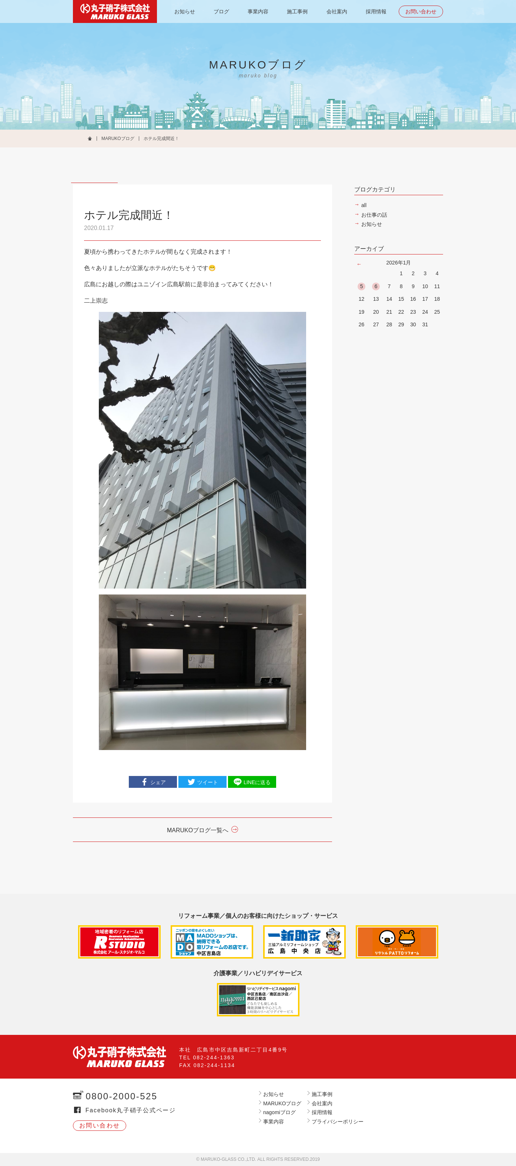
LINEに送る (257, 782)
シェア (158, 782)
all (363, 205)
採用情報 (376, 11)
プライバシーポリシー (337, 1122)
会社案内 (336, 11)
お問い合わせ (420, 11)
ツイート (207, 782)
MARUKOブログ (117, 138)
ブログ (221, 11)
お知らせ (184, 11)
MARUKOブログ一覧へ (197, 830)
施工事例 (297, 11)
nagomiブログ (279, 1112)
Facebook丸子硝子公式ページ (131, 1110)
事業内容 (258, 11)
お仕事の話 (374, 215)
